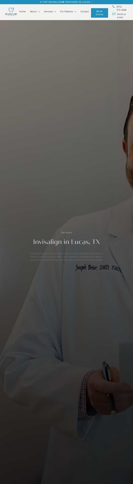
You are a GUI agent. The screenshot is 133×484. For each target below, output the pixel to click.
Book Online (99, 13)
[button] (35, 11)
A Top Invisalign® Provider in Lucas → (66, 2)
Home (22, 11)
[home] (11, 12)
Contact (84, 11)
